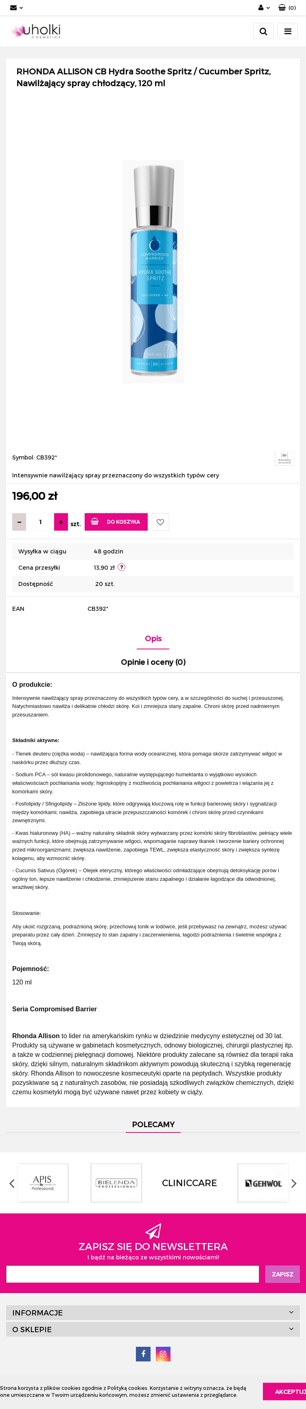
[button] (287, 8)
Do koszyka (115, 521)
